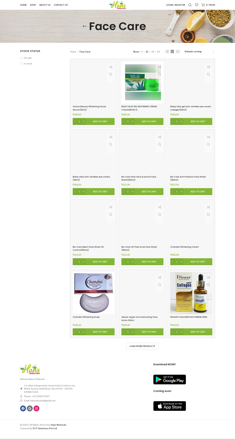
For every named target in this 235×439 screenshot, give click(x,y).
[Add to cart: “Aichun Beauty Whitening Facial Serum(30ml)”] (93, 125)
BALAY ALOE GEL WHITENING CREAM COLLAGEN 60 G (142, 112)
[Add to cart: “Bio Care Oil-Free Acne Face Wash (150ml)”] (142, 266)
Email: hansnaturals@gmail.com (40, 406)
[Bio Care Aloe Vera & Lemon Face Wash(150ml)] (142, 157)
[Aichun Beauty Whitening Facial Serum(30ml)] (93, 86)
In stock (28, 68)
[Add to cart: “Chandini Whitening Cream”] (191, 266)
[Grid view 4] (177, 56)
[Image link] (30, 374)
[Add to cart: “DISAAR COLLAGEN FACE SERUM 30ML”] (191, 337)
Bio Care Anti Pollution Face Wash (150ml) (191, 182)
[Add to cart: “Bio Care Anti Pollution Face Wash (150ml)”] (191, 196)
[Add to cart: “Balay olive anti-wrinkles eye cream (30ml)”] (93, 196)
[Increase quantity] (84, 125)
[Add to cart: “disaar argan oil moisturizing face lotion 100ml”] (142, 337)
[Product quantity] (79, 125)
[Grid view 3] (172, 56)
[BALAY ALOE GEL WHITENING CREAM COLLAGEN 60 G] (142, 86)
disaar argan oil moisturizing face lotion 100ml (142, 324)
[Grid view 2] (167, 56)
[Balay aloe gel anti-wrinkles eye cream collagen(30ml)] (191, 86)
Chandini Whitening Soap (87, 322)
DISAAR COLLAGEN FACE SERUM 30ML (189, 324)
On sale (28, 62)
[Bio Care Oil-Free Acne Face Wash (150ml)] (142, 228)
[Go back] (85, 31)
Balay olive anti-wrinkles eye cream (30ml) (90, 182)
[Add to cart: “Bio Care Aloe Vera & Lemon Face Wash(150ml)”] (142, 196)
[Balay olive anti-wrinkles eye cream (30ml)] (93, 157)
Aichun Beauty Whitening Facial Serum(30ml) (91, 112)
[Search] (190, 7)
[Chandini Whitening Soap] (93, 299)
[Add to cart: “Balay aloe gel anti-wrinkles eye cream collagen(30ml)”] (191, 125)
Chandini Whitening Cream (187, 251)
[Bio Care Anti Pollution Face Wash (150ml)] (191, 157)
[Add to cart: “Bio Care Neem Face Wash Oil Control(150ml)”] (93, 266)
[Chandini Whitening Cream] (191, 228)
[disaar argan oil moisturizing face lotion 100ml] (142, 299)
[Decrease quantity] (75, 125)
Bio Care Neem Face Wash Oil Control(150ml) (90, 253)
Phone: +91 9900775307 (37, 401)
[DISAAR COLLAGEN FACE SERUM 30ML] (191, 299)
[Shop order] (199, 56)
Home (73, 56)
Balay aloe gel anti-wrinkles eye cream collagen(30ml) (190, 112)
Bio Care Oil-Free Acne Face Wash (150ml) (142, 253)
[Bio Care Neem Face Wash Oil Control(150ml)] (93, 228)
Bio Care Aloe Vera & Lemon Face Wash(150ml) (142, 182)
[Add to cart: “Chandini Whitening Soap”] (93, 337)
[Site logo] (117, 7)
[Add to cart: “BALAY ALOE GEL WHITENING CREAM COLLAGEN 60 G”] (142, 125)
